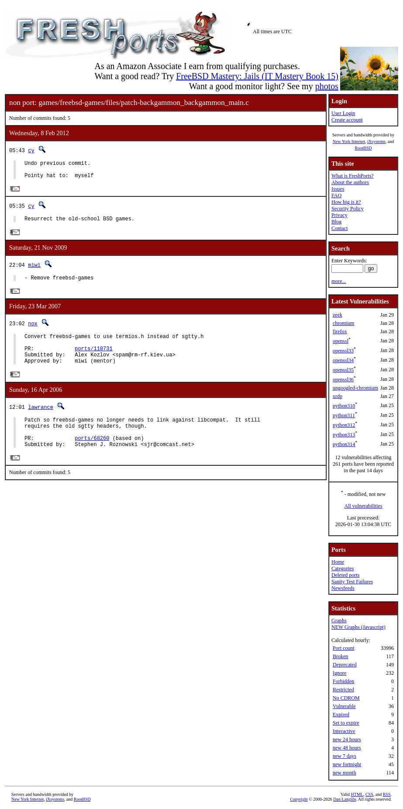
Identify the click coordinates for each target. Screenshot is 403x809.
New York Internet (349, 141)
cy (31, 150)
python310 (344, 406)
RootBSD (363, 148)
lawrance (40, 421)
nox (33, 331)
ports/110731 (93, 359)
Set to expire (346, 723)
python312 (344, 425)
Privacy (339, 215)
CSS (369, 794)
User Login (343, 113)
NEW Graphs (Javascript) (358, 627)
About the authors (350, 182)
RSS (387, 794)
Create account (347, 120)
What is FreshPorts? (352, 176)
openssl (340, 341)
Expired (341, 714)
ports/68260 (92, 457)
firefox (340, 331)
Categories (342, 568)
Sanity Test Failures (352, 582)
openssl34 (343, 360)
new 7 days (344, 756)
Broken (340, 656)
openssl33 (343, 351)
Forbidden (343, 681)
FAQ (336, 195)
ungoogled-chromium (355, 388)
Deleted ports (345, 575)
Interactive (344, 731)
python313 (344, 435)
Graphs (339, 620)
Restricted (343, 690)
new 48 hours (347, 748)
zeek (337, 315)
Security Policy (347, 209)
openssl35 (343, 370)
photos (326, 86)
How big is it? (346, 202)
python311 (344, 415)
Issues (337, 189)
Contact (339, 228)
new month (344, 773)
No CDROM (346, 698)
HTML (357, 794)
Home (337, 562)
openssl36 (343, 380)
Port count (344, 648)
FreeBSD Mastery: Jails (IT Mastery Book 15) (257, 76)
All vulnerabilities (363, 506)
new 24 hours (347, 739)
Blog (336, 222)
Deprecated (345, 665)
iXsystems (376, 141)
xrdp (337, 396)
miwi (34, 270)
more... (338, 281)
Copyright (299, 799)
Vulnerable (344, 706)
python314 (344, 444)
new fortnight (347, 764)
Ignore (339, 673)
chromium (343, 323)
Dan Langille (344, 799)
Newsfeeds (343, 588)
